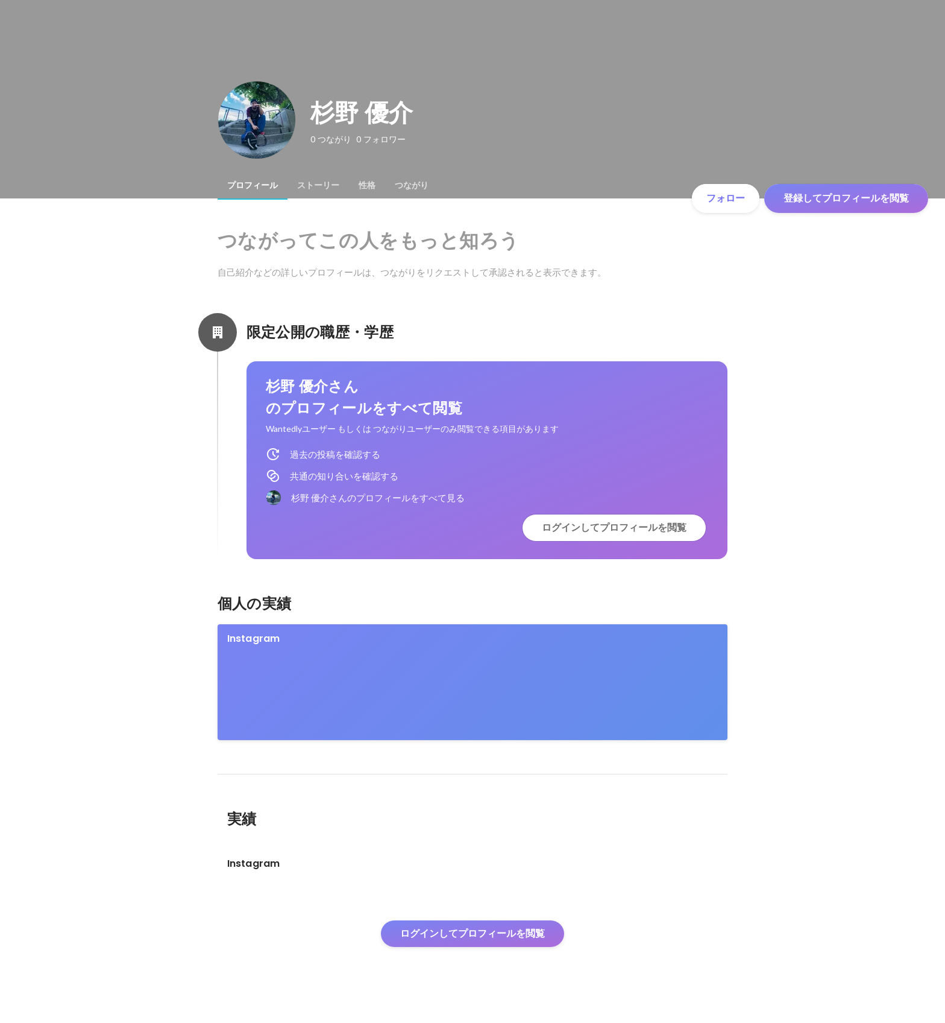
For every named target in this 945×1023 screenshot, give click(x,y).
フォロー (725, 198)
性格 (367, 185)
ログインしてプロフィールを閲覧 (614, 527)
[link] (473, 682)
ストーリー (318, 185)
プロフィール (252, 185)
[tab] (252, 185)
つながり (412, 185)
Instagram (253, 638)
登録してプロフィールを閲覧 (846, 198)
